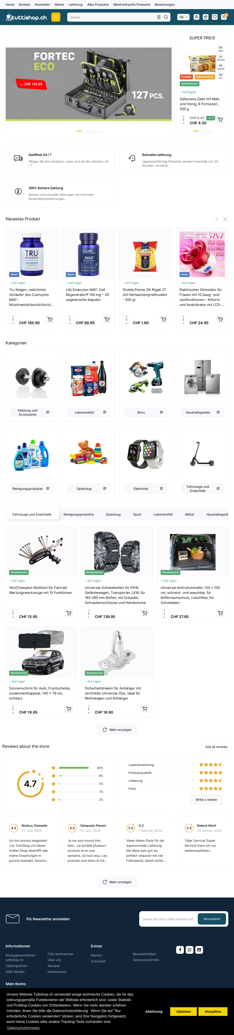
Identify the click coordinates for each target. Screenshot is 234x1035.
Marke (59, 4)
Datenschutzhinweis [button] (23, 1028)
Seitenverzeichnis (146, 960)
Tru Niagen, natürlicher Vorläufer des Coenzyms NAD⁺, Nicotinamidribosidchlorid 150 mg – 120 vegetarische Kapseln (30, 297)
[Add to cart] (220, 119)
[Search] (166, 17)
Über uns (54, 960)
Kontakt (24, 4)
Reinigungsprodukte (28, 489)
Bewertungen (165, 4)
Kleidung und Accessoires (27, 412)
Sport (137, 514)
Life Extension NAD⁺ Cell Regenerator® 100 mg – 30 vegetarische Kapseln (87, 294)
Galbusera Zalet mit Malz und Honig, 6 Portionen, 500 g (199, 104)
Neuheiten (42, 4)
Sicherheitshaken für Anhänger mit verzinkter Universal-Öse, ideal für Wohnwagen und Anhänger (113, 693)
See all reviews (216, 747)
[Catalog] (55, 17)
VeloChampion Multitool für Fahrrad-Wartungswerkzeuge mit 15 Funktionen (40, 590)
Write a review (206, 799)
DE (182, 17)
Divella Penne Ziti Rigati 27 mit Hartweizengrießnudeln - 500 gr (145, 294)
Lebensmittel (84, 412)
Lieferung (76, 4)
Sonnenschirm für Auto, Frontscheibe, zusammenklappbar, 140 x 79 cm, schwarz (40, 693)
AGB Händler (15, 972)
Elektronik (141, 489)
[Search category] (158, 17)
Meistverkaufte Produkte (131, 4)
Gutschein (98, 961)
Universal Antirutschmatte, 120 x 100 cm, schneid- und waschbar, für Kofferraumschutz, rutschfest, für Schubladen (190, 595)
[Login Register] (196, 17)
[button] (79, 131)
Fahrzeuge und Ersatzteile (198, 489)
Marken (96, 955)
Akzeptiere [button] (213, 1011)
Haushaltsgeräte (198, 412)
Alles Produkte (98, 4)
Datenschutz (57, 972)
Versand (54, 966)
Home (10, 4)
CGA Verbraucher (60, 954)
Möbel (189, 514)
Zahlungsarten (16, 966)
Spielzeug (84, 489)
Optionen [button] (183, 1011)
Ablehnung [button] (153, 1011)
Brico (141, 412)
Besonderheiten (144, 954)
